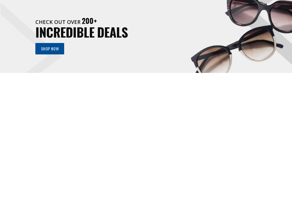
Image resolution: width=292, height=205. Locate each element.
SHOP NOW (50, 49)
